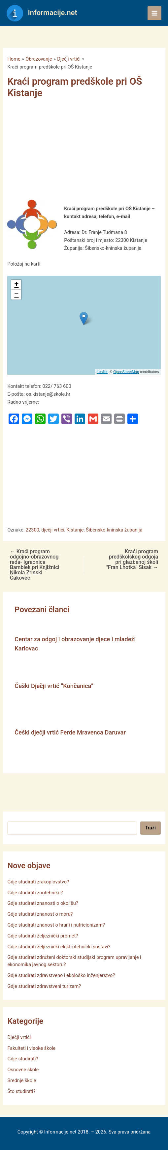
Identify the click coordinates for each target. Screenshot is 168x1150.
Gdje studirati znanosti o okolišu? (42, 903)
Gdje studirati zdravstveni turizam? (44, 986)
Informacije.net (52, 13)
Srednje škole (21, 1080)
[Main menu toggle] (154, 13)
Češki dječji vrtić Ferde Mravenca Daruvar (70, 732)
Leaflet (102, 372)
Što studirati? (21, 1091)
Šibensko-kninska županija (114, 530)
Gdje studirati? (22, 1059)
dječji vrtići (52, 530)
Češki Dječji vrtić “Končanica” (54, 685)
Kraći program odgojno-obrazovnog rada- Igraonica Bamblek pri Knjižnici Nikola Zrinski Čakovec (34, 565)
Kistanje (75, 530)
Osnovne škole (23, 1070)
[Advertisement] (80, 151)
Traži (150, 828)
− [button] (16, 295)
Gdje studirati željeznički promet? (42, 936)
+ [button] (16, 285)
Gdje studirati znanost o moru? (40, 914)
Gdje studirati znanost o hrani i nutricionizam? (56, 925)
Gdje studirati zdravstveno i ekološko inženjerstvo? (61, 975)
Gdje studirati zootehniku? (35, 893)
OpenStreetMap (126, 372)
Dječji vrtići (19, 1037)
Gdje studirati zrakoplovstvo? (38, 882)
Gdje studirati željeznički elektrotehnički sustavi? (58, 947)
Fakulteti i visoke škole (31, 1048)
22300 (32, 530)
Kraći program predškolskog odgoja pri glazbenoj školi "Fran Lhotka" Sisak (132, 559)
